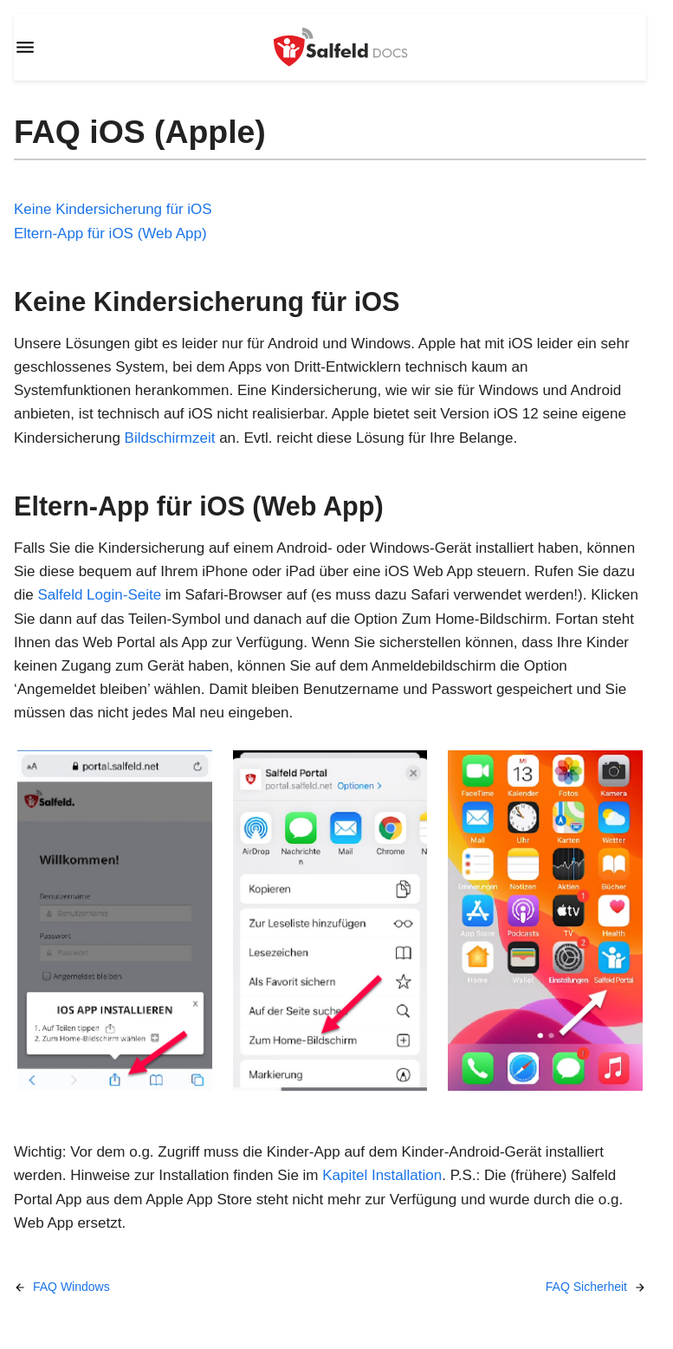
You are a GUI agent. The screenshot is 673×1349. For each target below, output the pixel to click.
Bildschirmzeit (170, 438)
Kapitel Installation (382, 1175)
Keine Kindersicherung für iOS (113, 209)
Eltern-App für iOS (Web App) (110, 233)
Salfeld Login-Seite (99, 595)
